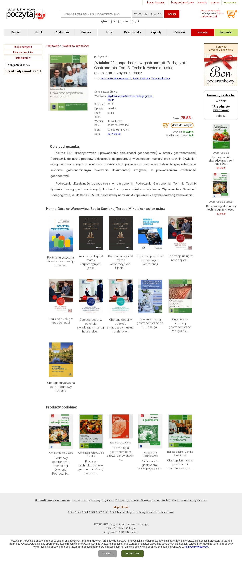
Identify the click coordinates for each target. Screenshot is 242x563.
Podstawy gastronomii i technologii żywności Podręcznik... (61, 465)
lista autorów (23, 57)
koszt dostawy (155, 2)
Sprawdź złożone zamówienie (221, 48)
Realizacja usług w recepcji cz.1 (180, 258)
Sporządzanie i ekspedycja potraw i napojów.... (221, 160)
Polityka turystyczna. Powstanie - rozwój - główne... (61, 261)
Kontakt (166, 500)
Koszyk (76, 500)
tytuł (136, 21)
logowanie (230, 2)
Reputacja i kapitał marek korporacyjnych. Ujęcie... (90, 262)
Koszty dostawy (91, 500)
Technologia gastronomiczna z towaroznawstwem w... (121, 453)
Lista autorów (166, 512)
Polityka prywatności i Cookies (133, 500)
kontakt (202, 2)
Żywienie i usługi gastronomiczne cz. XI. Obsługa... (150, 323)
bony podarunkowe (182, 2)
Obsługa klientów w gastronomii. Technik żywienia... (180, 464)
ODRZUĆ (107, 553)
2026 (71, 512)
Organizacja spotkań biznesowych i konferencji (150, 260)
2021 (106, 512)
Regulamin (108, 500)
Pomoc (156, 500)
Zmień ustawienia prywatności (189, 500)
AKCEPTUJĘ (132, 553)
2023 (92, 512)
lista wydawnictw (23, 52)
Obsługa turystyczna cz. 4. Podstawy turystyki (61, 386)
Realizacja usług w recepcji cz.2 (61, 321)
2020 (113, 512)
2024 (85, 512)
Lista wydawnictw (146, 512)
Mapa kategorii (126, 512)
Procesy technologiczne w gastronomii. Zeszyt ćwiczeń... (90, 467)
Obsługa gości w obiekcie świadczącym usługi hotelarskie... (90, 325)
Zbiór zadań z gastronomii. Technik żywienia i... (150, 465)
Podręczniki (14, 65)
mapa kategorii (23, 46)
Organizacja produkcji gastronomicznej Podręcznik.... (180, 325)
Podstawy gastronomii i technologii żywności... (221, 208)
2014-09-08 (114, 133)
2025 (78, 512)
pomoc (215, 2)
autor (126, 21)
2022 (99, 512)
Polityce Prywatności (196, 546)
